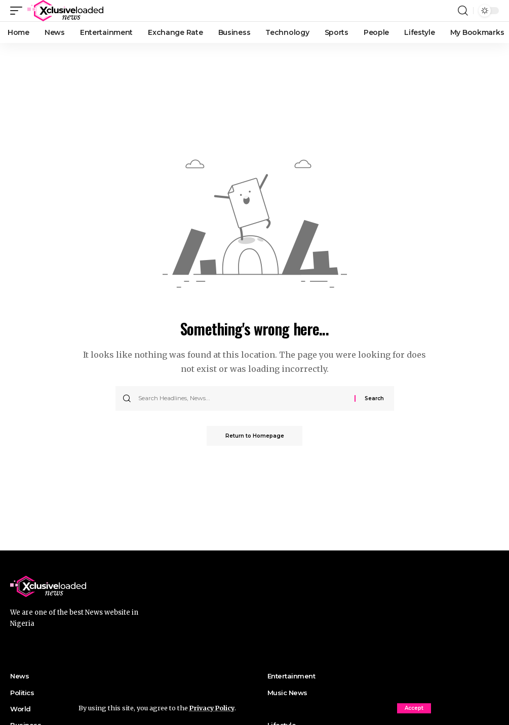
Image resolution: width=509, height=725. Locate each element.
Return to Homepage (254, 436)
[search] (463, 10)
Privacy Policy (213, 708)
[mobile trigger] (18, 10)
